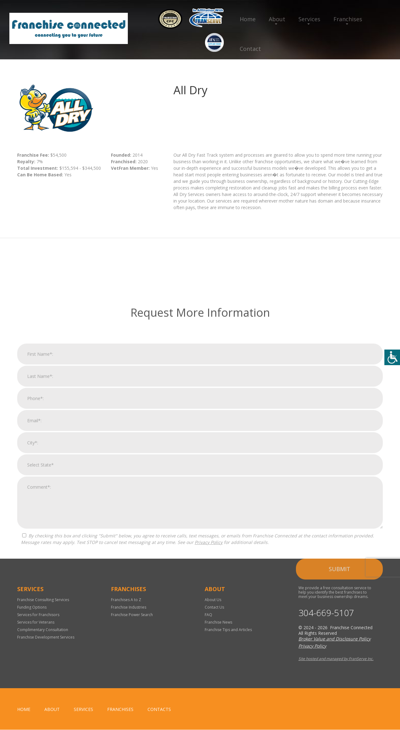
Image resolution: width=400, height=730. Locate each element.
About (277, 19)
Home (248, 19)
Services (309, 19)
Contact (250, 48)
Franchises (347, 19)
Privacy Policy (208, 701)
